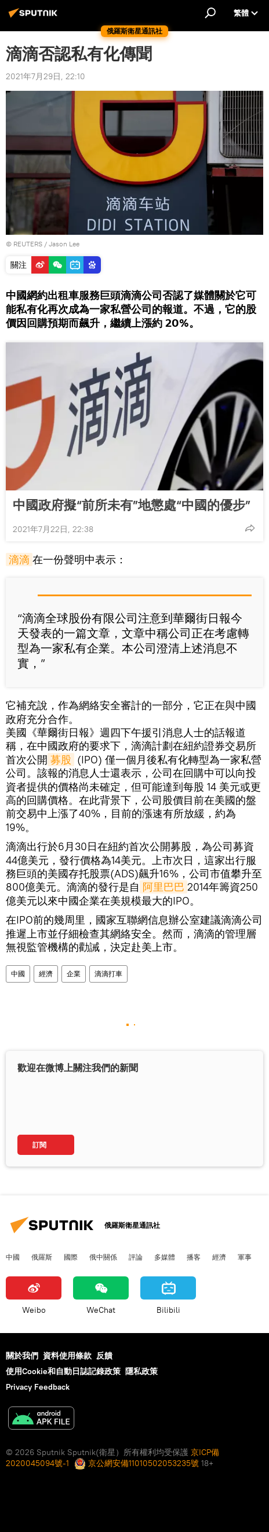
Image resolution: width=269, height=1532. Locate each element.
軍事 (245, 1257)
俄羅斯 (41, 1257)
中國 (18, 973)
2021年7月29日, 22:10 (45, 76)
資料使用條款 (67, 1355)
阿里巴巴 (163, 887)
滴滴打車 (108, 973)
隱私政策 (141, 1371)
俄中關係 (103, 1257)
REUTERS (27, 243)
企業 (74, 973)
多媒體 (164, 1257)
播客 (194, 1257)
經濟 (46, 973)
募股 (60, 759)
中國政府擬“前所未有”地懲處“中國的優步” (131, 504)
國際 (71, 1257)
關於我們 (22, 1355)
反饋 (104, 1355)
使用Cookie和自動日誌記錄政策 (63, 1371)
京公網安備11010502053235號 (136, 1463)
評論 (136, 1257)
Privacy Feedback (38, 1387)
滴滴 (19, 559)
